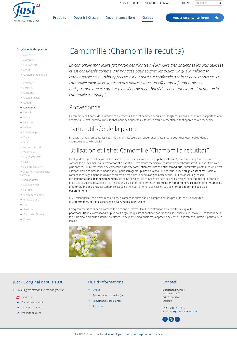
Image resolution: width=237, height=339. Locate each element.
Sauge (26, 161)
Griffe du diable (31, 199)
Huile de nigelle (31, 184)
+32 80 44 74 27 (176, 307)
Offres (137, 4)
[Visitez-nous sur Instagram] (177, 319)
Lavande (27, 112)
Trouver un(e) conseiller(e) (195, 19)
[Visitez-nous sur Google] (171, 319)
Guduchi (27, 102)
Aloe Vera (28, 55)
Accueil (124, 4)
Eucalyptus (28, 92)
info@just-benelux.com (183, 311)
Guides (147, 19)
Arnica (26, 69)
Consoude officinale (33, 214)
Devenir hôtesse (85, 19)
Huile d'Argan (30, 64)
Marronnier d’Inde (32, 147)
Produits (59, 19)
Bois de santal (30, 179)
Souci (26, 142)
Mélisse (27, 127)
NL (188, 4)
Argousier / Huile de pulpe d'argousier (35, 173)
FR (183, 4)
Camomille (29, 107)
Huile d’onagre (30, 132)
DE (178, 4)
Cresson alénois (31, 97)
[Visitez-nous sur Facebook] (165, 319)
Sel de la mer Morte (33, 166)
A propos (150, 4)
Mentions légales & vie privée (121, 334)
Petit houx (28, 122)
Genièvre (28, 209)
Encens (27, 219)
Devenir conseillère (120, 19)
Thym (26, 204)
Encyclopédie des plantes (31, 49)
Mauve (26, 117)
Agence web (146, 334)
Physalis (27, 137)
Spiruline (27, 189)
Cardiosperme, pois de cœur (33, 76)
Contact (165, 4)
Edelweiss (28, 87)
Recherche (220, 4)
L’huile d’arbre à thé (33, 194)
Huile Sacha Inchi (32, 156)
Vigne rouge (29, 151)
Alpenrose (28, 59)
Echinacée (28, 82)
